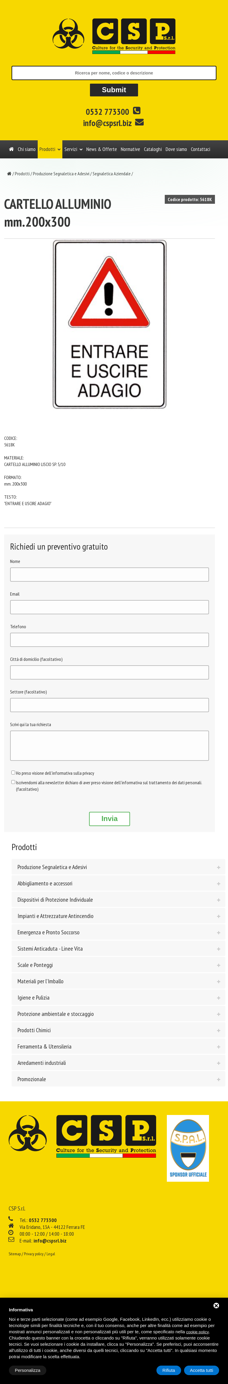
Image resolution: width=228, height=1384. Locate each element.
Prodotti (47, 149)
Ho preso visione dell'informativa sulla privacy (55, 777)
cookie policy (197, 1332)
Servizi (70, 149)
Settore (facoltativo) (28, 692)
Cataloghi (153, 149)
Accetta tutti (201, 1370)
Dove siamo (176, 149)
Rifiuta (168, 1370)
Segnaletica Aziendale (112, 173)
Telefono (18, 626)
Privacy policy (33, 1258)
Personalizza (27, 1370)
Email (15, 594)
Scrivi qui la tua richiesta (30, 724)
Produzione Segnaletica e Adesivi (61, 173)
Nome (15, 561)
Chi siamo (27, 149)
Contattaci (200, 149)
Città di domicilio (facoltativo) (36, 659)
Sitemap (15, 1258)
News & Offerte (101, 149)
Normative (130, 149)
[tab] (118, 871)
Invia (110, 823)
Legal (51, 1258)
